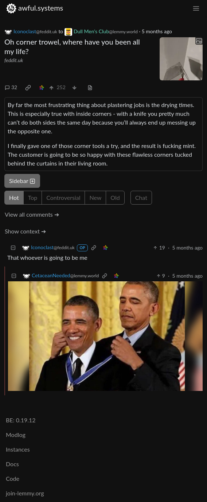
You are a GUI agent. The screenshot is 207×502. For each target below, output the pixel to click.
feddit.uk (13, 60)
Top (33, 197)
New (95, 197)
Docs (12, 463)
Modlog (16, 434)
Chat (141, 197)
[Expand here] (181, 58)
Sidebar (22, 180)
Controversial (63, 197)
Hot (14, 197)
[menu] (196, 8)
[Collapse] (13, 247)
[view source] (90, 87)
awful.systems (34, 8)
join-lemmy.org (25, 493)
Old (115, 197)
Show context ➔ (25, 231)
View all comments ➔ (32, 214)
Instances (18, 449)
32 (11, 87)
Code (12, 478)
